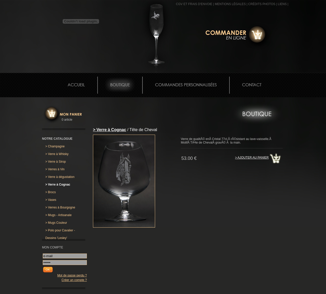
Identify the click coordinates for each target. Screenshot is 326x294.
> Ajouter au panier (252, 157)
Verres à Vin (55, 169)
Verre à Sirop (55, 161)
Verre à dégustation (59, 177)
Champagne (55, 146)
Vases (50, 200)
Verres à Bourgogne (60, 207)
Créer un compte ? (74, 280)
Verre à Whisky (57, 154)
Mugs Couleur (56, 223)
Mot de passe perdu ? (72, 275)
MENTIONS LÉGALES (230, 4)
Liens (282, 4)
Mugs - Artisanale (58, 215)
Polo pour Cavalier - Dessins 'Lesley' (60, 231)
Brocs (50, 192)
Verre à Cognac (57, 184)
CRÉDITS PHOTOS (261, 4)
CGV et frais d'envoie (194, 4)
